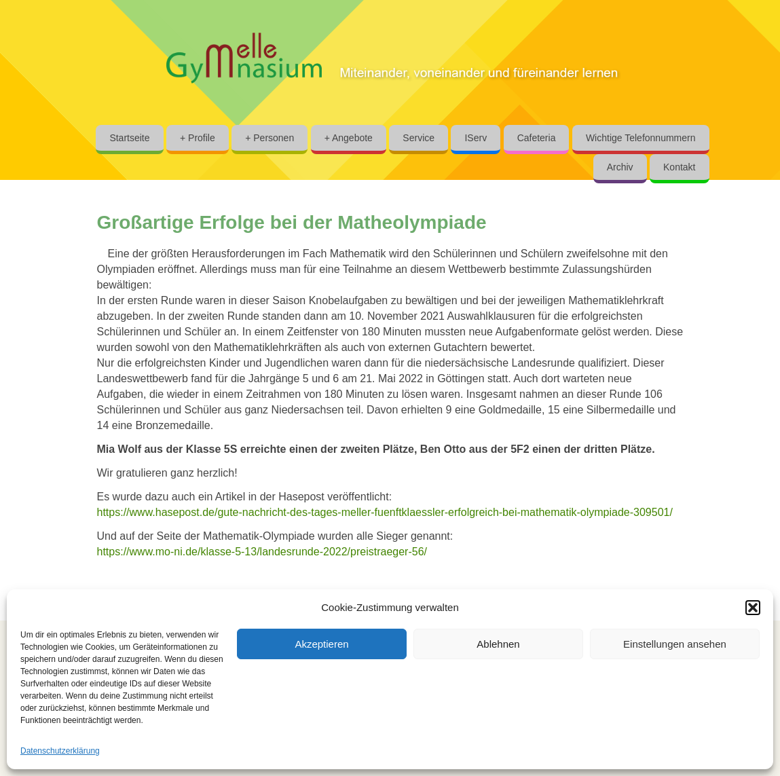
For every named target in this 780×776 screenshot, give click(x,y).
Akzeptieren (321, 644)
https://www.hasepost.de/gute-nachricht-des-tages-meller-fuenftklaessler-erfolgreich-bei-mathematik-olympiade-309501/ (385, 512)
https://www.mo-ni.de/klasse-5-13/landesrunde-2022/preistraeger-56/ (262, 551)
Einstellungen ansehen (674, 644)
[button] (753, 607)
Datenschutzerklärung (60, 751)
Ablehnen (498, 644)
